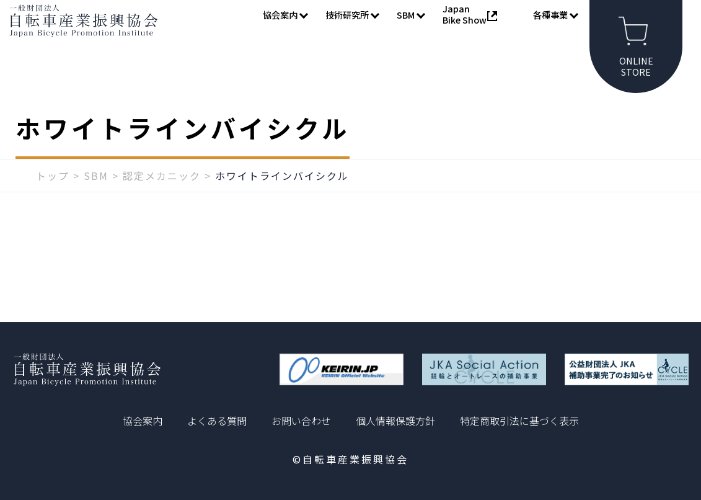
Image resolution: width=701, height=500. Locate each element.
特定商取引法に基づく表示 (519, 420)
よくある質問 (217, 420)
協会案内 (142, 420)
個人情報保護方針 (395, 420)
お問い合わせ (301, 420)
